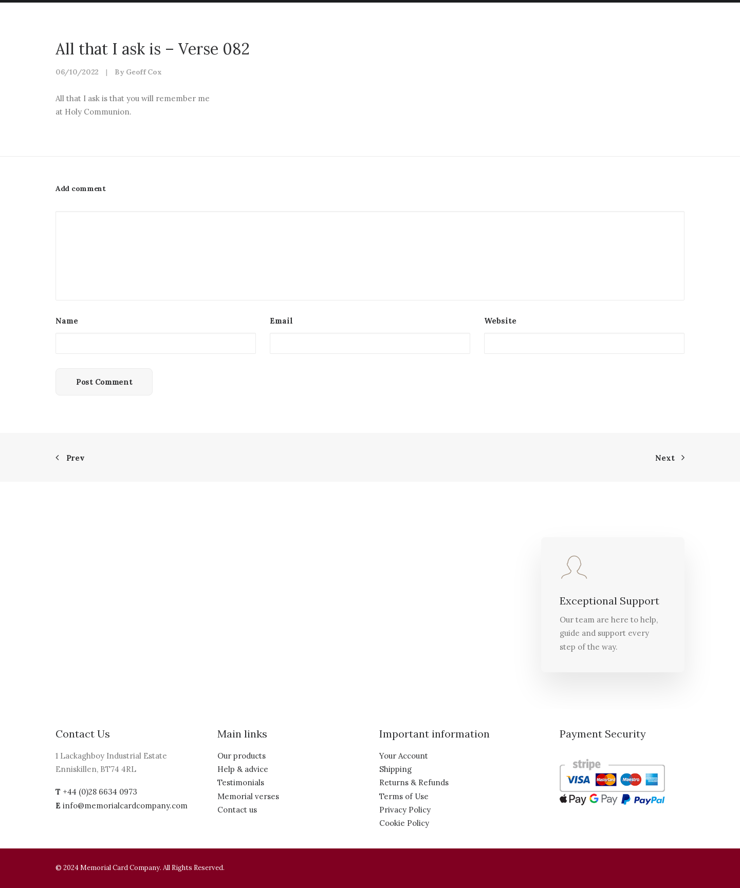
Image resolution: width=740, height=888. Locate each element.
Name (66, 321)
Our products (241, 756)
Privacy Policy (405, 810)
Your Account (403, 756)
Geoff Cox (143, 72)
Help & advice (242, 769)
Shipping (395, 769)
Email (281, 321)
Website (500, 321)
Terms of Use (404, 796)
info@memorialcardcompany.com (125, 805)
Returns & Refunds (414, 782)
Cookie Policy (404, 823)
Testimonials (240, 782)
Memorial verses (248, 796)
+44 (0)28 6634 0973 (100, 792)
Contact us (237, 810)
